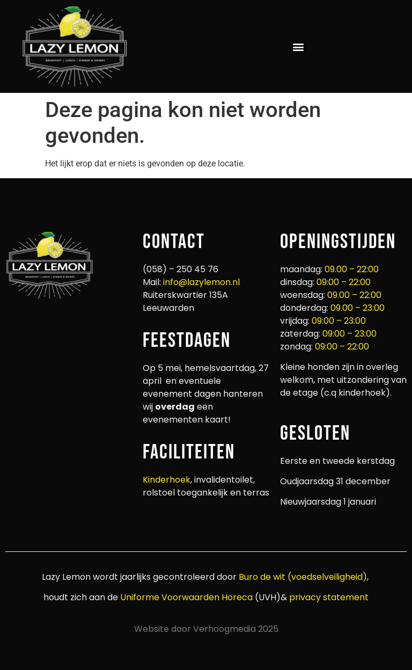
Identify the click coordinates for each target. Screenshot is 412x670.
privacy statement (328, 597)
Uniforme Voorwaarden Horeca (186, 597)
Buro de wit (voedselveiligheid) (303, 577)
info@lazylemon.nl (201, 282)
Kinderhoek (166, 480)
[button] (298, 46)
